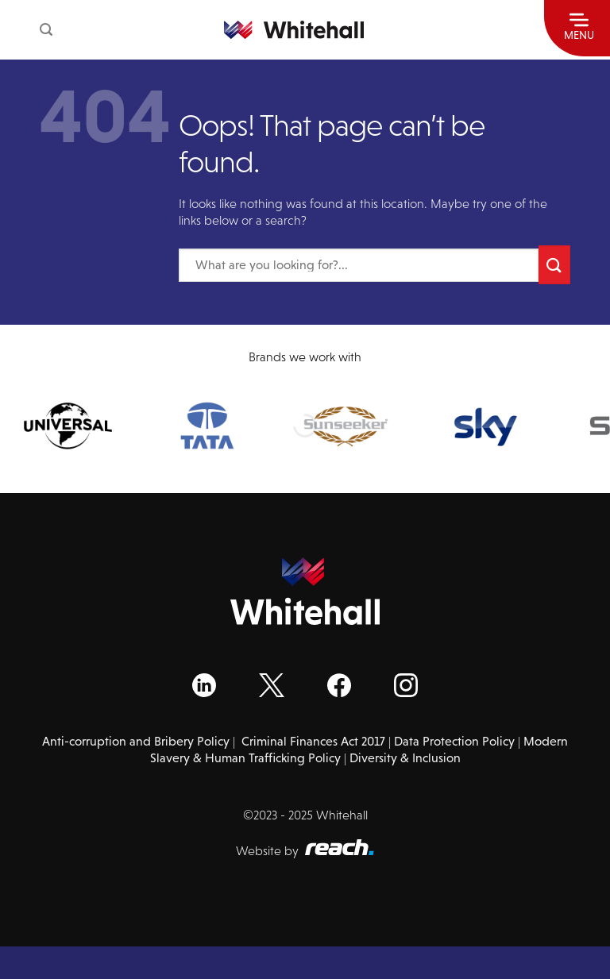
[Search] (46, 29)
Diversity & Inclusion (405, 758)
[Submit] (554, 264)
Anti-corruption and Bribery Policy (136, 741)
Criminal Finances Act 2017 (313, 741)
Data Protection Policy (454, 741)
